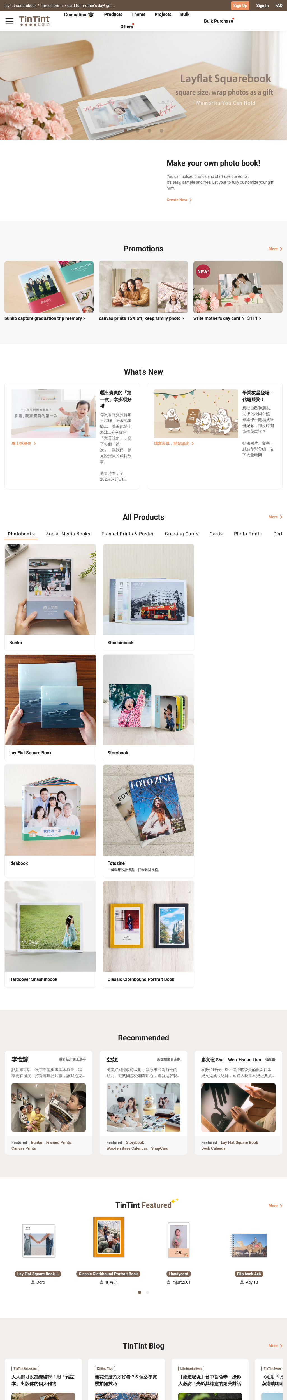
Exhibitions (14, 1349)
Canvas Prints (23, 874)
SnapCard (159, 874)
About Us (117, 1340)
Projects (162, 14)
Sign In (262, 5)
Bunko (36, 868)
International (267, 1391)
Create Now (179, 199)
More (276, 248)
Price (36, 1349)
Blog (113, 1349)
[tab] (113, 15)
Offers (127, 26)
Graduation (79, 14)
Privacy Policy (88, 1357)
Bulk (185, 14)
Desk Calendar (214, 874)
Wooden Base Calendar (127, 874)
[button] (38, 966)
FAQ (279, 5)
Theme (138, 14)
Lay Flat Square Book (239, 868)
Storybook (135, 868)
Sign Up (240, 5)
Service (82, 1349)
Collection (13, 1340)
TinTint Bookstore (149, 1340)
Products (113, 14)
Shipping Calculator (50, 1340)
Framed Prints (58, 868)
